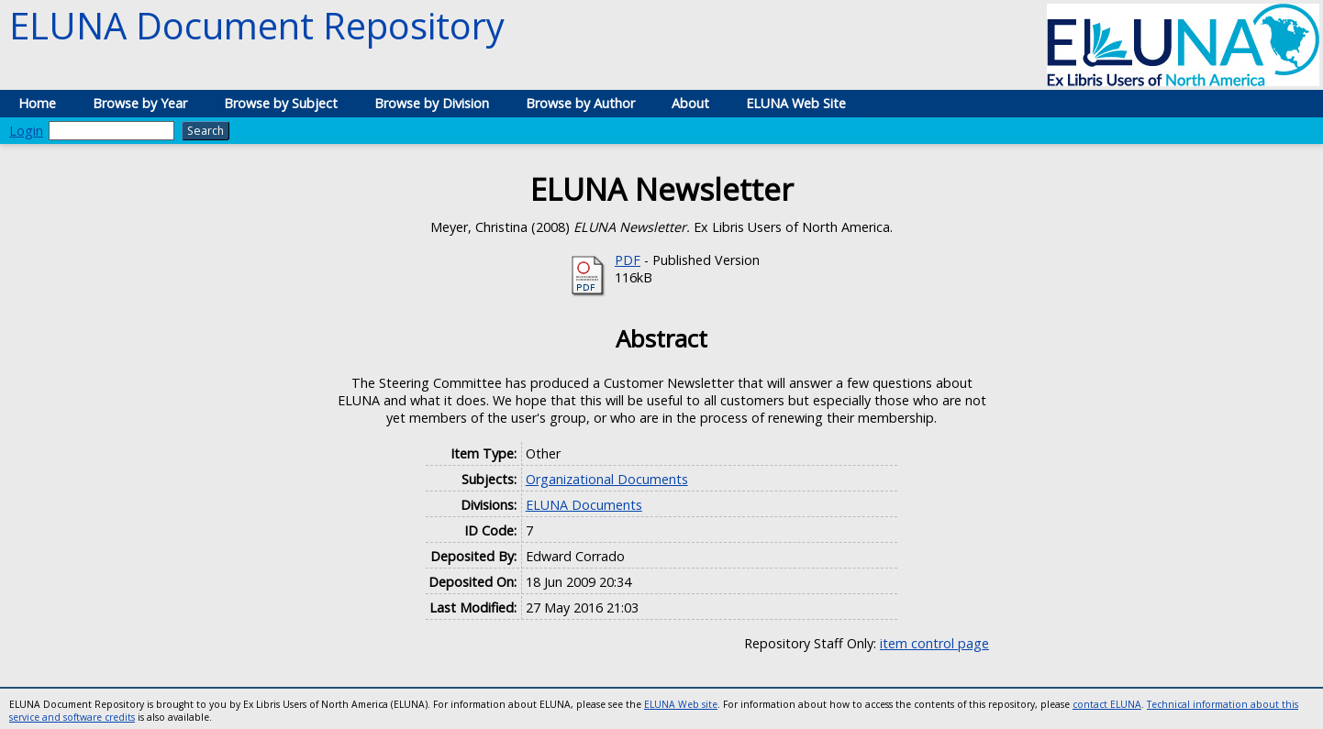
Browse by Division (431, 103)
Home (37, 103)
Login (26, 130)
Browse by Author (580, 103)
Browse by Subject (281, 103)
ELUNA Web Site (796, 103)
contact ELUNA (1107, 704)
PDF (627, 260)
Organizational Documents (607, 479)
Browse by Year (140, 103)
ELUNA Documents (584, 505)
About (690, 103)
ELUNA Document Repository (257, 25)
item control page (934, 643)
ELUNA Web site (680, 704)
